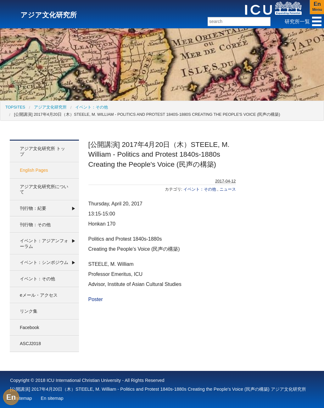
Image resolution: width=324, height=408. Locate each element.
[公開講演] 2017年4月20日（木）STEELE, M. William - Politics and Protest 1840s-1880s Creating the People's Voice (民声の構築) (147, 114)
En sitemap (52, 398)
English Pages (34, 170)
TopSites (15, 107)
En (11, 397)
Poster (95, 299)
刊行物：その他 (35, 224)
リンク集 (28, 311)
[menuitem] (15, 107)
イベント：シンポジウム (44, 262)
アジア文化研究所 (50, 107)
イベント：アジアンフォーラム (44, 243)
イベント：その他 (91, 107)
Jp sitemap (21, 398)
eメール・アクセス (39, 295)
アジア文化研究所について (44, 189)
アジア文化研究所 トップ (42, 151)
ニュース (228, 189)
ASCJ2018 (30, 343)
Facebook (29, 327)
